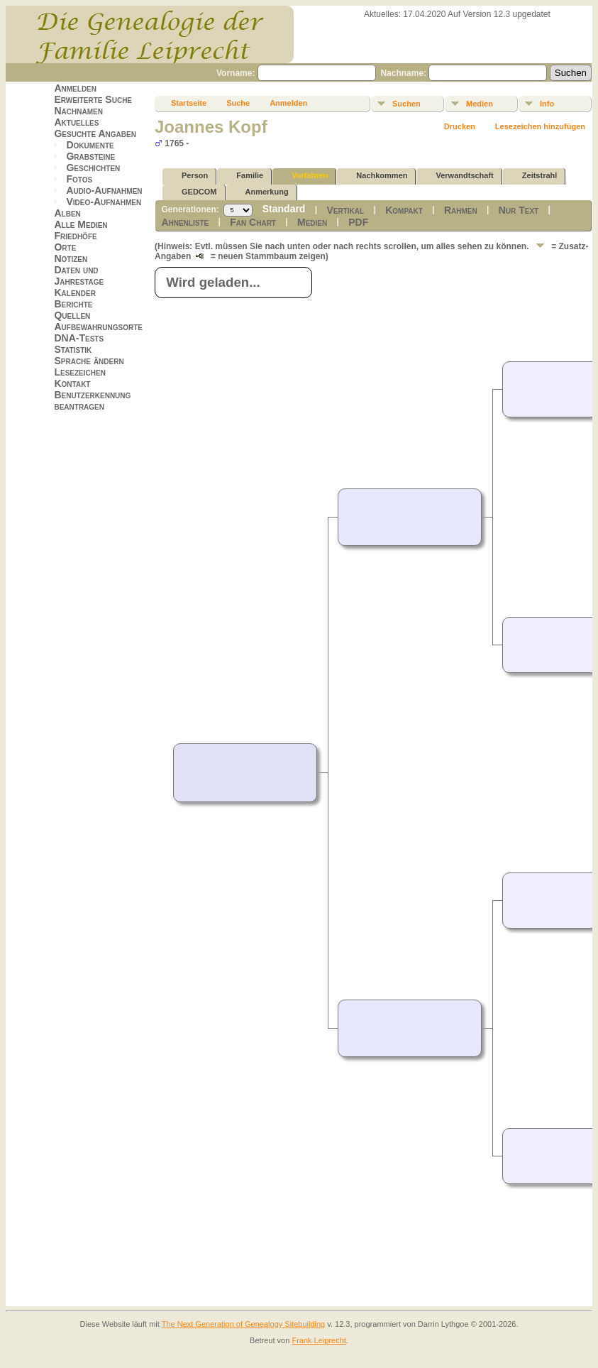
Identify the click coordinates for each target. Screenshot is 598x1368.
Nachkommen (375, 175)
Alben (67, 213)
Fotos (79, 179)
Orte (65, 247)
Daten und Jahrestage (79, 275)
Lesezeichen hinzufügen (540, 126)
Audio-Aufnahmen (104, 190)
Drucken (459, 126)
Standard (284, 208)
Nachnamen (78, 110)
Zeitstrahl (533, 175)
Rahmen (460, 210)
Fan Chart (253, 222)
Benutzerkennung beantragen (92, 400)
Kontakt (72, 383)
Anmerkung (261, 192)
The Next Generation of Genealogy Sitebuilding (244, 1324)
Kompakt (404, 210)
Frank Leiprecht (318, 1340)
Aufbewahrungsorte (98, 326)
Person (188, 175)
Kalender (74, 292)
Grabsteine (90, 156)
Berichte (73, 304)
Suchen (406, 103)
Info (547, 103)
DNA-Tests (79, 338)
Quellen (72, 315)
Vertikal (345, 210)
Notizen (70, 258)
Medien (479, 103)
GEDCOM (193, 192)
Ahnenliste (185, 222)
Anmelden (75, 88)
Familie (243, 175)
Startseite (188, 103)
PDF (358, 222)
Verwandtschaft (458, 175)
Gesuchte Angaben (95, 133)
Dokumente (89, 145)
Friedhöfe (75, 235)
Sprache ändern (88, 360)
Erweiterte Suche (93, 99)
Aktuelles (76, 122)
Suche (238, 103)
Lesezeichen (79, 372)
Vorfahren (303, 175)
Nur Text (518, 210)
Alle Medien (80, 224)
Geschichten (93, 167)
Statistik (73, 349)
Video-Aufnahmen (103, 201)
